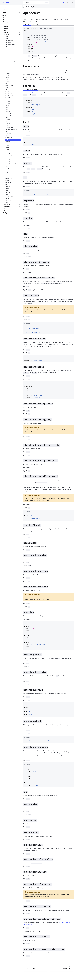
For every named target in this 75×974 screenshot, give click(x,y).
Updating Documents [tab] (31, 89)
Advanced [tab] (35, 24)
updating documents (32, 93)
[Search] (36, 2)
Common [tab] (27, 24)
